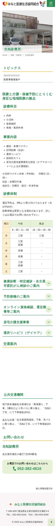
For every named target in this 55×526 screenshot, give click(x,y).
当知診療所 (29, 55)
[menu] (51, 3)
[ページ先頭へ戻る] (51, 522)
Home (5, 55)
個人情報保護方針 (44, 488)
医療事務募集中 (12, 79)
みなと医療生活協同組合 (31, 522)
